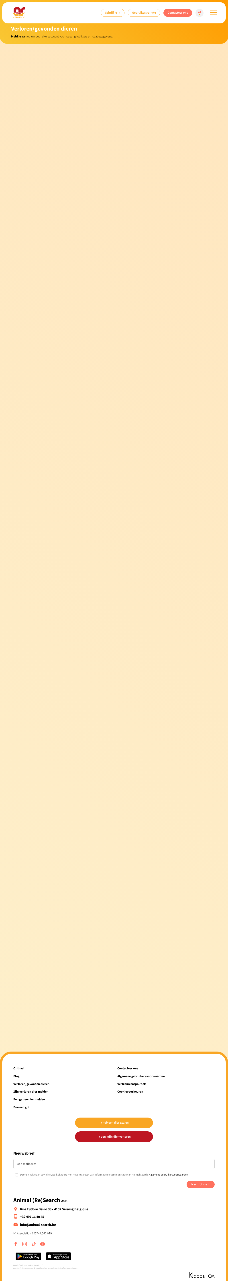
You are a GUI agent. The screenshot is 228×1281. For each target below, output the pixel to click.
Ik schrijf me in (200, 1184)
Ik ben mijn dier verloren (114, 1136)
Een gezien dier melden (29, 1099)
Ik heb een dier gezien (114, 1122)
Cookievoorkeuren (130, 1091)
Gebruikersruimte (144, 12)
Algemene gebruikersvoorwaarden (141, 1076)
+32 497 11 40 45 (32, 1216)
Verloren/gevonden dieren (31, 1084)
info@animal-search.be (38, 1224)
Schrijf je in (112, 12)
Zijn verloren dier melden (30, 1091)
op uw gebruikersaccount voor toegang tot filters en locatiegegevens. (62, 36)
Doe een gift (21, 1107)
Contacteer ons (178, 12)
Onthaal (18, 1068)
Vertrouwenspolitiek (131, 1084)
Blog (16, 1076)
